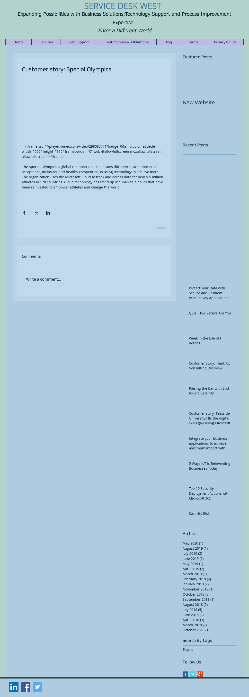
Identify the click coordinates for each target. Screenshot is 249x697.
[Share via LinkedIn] (48, 213)
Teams (188, 649)
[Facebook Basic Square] (185, 674)
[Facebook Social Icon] (25, 687)
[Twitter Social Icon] (37, 687)
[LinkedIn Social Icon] (13, 687)
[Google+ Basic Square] (200, 674)
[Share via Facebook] (24, 213)
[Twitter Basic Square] (193, 674)
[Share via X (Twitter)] (36, 213)
